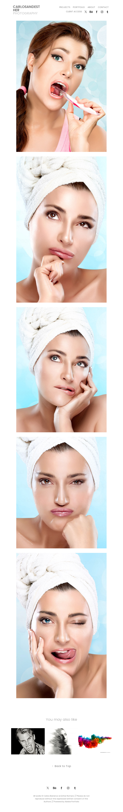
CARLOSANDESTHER (26, 8)
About (91, 7)
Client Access (74, 11)
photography (25, 13)
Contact (103, 7)
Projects (64, 7)
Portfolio (79, 7)
